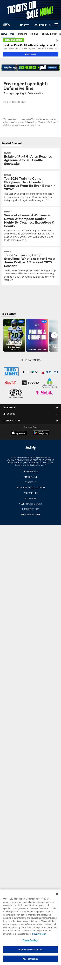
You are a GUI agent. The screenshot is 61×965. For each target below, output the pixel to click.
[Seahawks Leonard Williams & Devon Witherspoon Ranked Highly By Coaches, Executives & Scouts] (30, 226)
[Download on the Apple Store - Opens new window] (18, 433)
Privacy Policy (30, 471)
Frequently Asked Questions (31, 487)
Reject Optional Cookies (30, 949)
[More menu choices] (56, 25)
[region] (30, 927)
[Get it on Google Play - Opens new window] (41, 435)
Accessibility (30, 493)
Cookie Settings (30, 509)
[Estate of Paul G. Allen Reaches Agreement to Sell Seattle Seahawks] (30, 158)
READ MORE (30, 54)
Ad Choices (30, 498)
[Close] (57, 40)
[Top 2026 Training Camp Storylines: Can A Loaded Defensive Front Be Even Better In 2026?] (30, 188)
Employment (30, 477)
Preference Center (31, 514)
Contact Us (30, 482)
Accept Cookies (30, 958)
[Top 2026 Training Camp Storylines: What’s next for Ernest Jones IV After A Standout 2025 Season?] (30, 266)
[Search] (50, 25)
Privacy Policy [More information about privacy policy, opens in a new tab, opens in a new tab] (39, 934)
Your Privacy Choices (30, 504)
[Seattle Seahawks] (30, 448)
